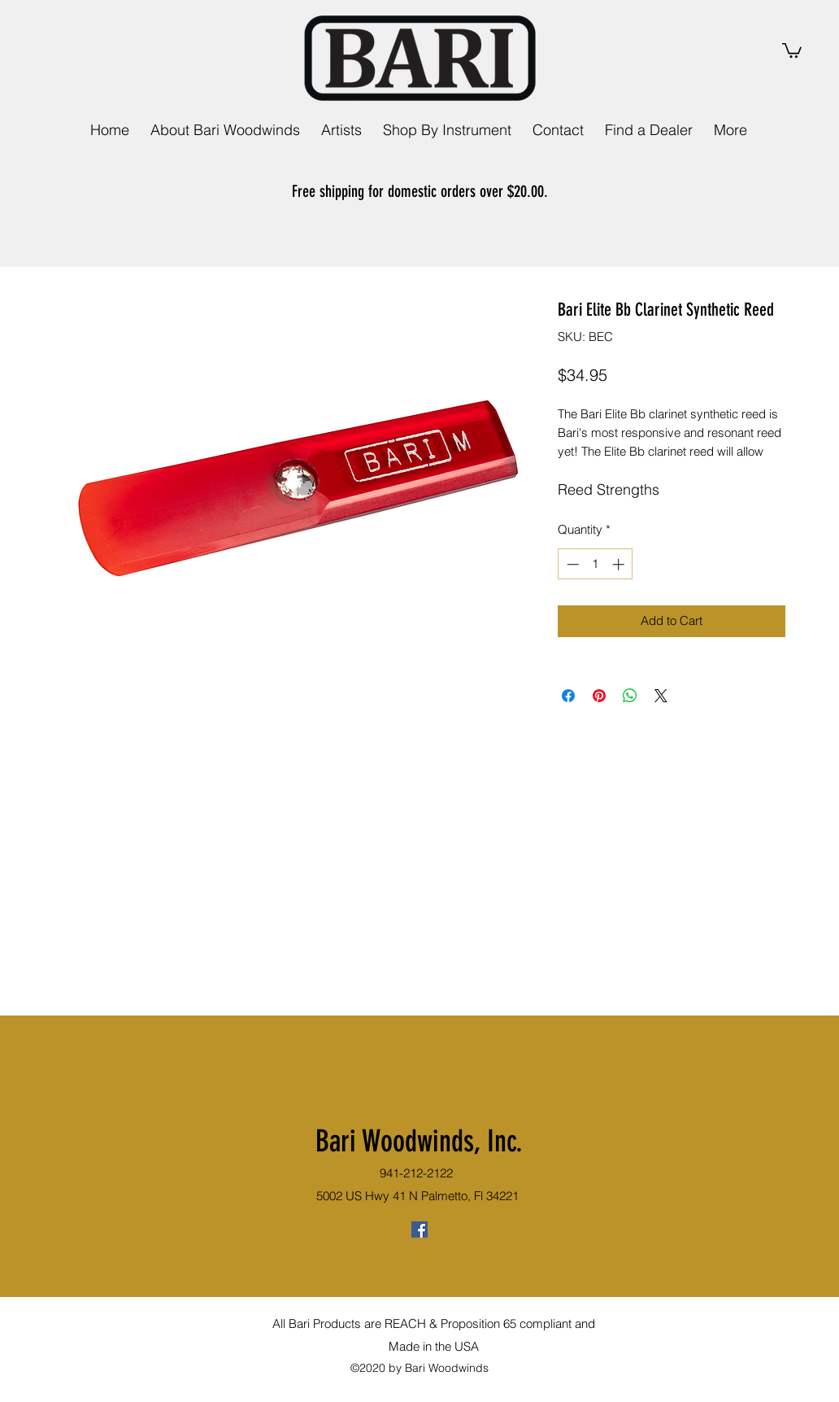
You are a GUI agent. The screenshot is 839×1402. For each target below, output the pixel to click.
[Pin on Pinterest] (599, 695)
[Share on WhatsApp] (630, 695)
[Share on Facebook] (568, 695)
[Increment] (620, 564)
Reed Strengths (608, 489)
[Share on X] (661, 695)
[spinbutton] (595, 564)
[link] (792, 49)
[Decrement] (571, 564)
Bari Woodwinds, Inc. (419, 1141)
